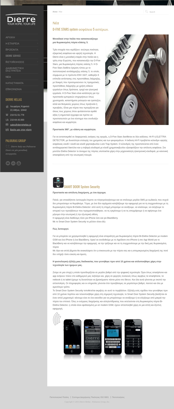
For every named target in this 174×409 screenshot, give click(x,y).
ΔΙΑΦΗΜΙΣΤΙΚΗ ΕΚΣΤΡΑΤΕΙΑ (15, 69)
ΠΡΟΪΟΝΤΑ (12, 49)
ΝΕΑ (8, 76)
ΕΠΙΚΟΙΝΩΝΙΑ (14, 89)
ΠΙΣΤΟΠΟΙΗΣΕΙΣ (15, 62)
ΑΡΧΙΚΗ (10, 37)
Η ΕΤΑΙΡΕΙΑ (12, 43)
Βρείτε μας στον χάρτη (21, 129)
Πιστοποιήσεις (118, 397)
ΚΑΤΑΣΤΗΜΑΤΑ (15, 83)
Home (55, 12)
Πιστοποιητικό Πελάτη (59, 397)
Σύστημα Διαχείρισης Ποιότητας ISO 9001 (90, 397)
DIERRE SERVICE (13, 55)
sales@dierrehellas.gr (20, 125)
